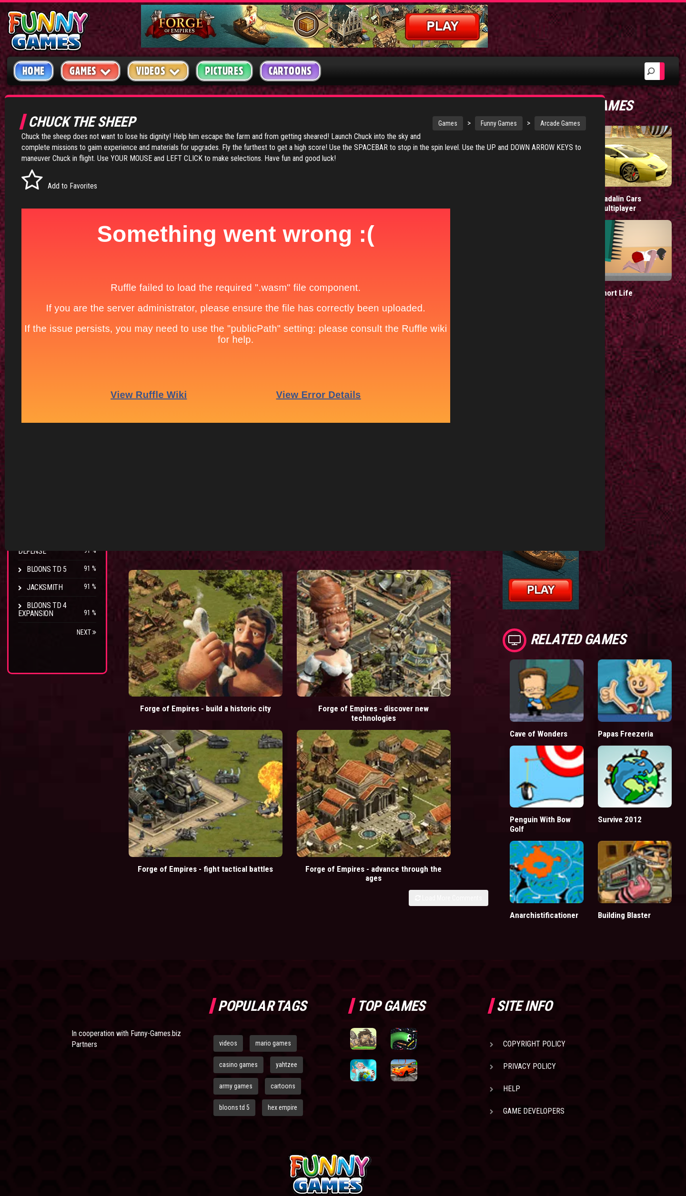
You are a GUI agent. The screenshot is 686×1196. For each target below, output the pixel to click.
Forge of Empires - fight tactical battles (410, 603)
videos (228, 941)
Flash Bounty (50, 416)
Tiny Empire (617, 179)
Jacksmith (44, 587)
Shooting (42, 204)
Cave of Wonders (620, 678)
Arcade (39, 168)
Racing (38, 240)
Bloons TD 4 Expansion (42, 609)
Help (511, 986)
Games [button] (90, 71)
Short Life (655, 243)
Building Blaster (659, 808)
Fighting (41, 222)
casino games (238, 963)
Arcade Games (539, 123)
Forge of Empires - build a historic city (179, 603)
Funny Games (477, 123)
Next (86, 632)
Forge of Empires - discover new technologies (295, 603)
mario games (273, 941)
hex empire (282, 1005)
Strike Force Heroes (61, 452)
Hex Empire (45, 434)
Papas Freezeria (661, 678)
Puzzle (39, 186)
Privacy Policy (529, 964)
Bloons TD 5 (47, 569)
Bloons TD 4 (47, 398)
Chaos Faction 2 (54, 470)
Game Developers (534, 1009)
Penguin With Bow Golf (619, 743)
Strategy (43, 276)
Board (37, 294)
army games (235, 984)
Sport (37, 258)
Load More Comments (543, 628)
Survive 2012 (658, 734)
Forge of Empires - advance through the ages (526, 603)
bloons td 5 (234, 1005)
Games (426, 123)
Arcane (39, 506)
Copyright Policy (534, 942)
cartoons (283, 984)
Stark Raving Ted (56, 488)
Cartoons (290, 71)
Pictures (224, 71)
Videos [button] (158, 71)
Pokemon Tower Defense (49, 547)
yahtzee (286, 963)
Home (33, 71)
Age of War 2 (48, 524)
